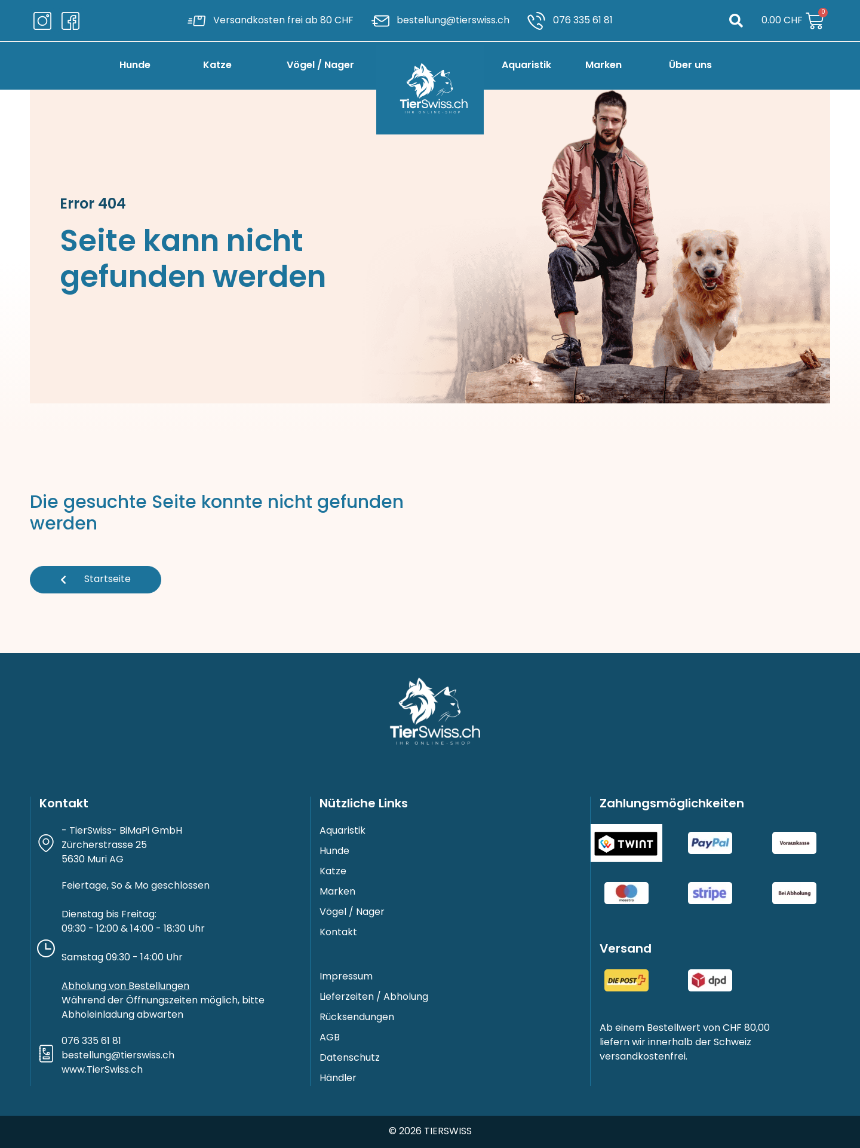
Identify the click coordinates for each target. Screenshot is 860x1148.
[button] (736, 20)
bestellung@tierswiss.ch (118, 1056)
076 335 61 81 (91, 1041)
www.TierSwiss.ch (102, 1070)
